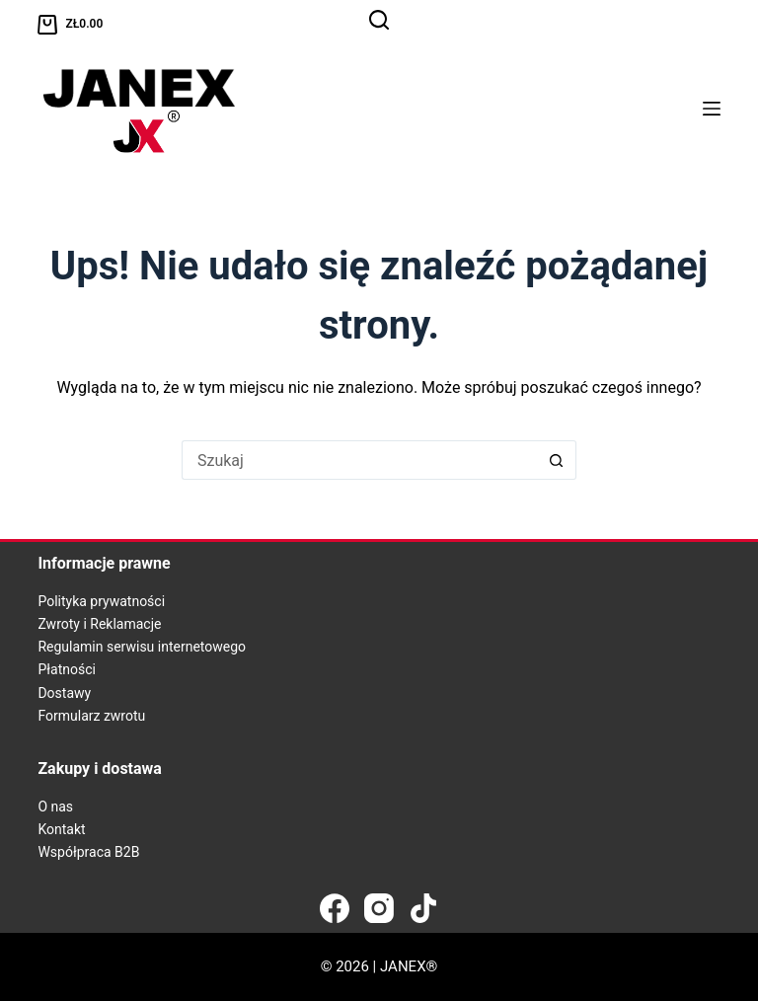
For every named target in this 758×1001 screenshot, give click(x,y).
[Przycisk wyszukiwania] (556, 460)
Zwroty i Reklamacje (99, 624)
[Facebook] (334, 908)
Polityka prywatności (101, 601)
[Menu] (711, 108)
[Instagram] (379, 908)
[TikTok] (423, 908)
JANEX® (408, 966)
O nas (55, 806)
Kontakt (61, 829)
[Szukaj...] (359, 460)
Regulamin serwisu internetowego (142, 646)
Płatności (67, 669)
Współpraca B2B (88, 852)
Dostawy (64, 693)
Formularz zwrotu (91, 716)
